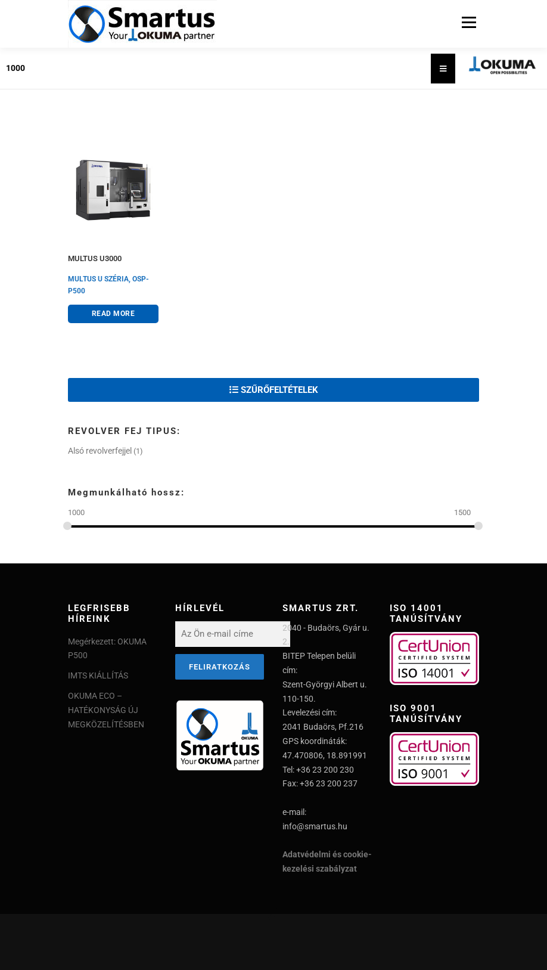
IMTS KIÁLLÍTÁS (98, 675)
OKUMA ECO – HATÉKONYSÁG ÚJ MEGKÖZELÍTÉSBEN (106, 710)
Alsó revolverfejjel (100, 450)
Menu (467, 22)
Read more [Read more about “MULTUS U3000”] (113, 313)
